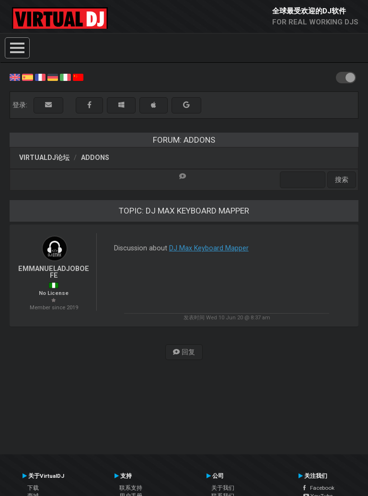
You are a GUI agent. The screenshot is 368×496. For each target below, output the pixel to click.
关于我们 (222, 488)
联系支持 (130, 488)
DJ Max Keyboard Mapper (209, 248)
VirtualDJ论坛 (44, 157)
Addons (95, 157)
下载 (33, 488)
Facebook (318, 488)
